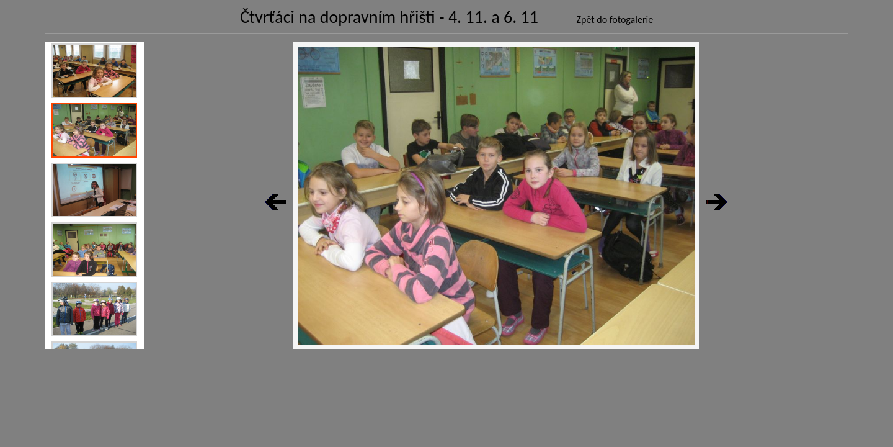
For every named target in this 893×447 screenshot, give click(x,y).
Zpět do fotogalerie (615, 19)
